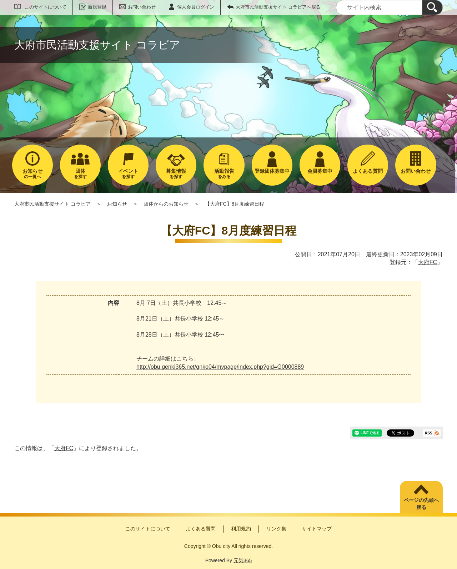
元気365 (242, 560)
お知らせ (117, 204)
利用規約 (241, 529)
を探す (80, 173)
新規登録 (97, 7)
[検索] (432, 7)
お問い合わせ (142, 7)
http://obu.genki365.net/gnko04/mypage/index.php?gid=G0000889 (220, 367)
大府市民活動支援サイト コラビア (52, 204)
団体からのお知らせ (166, 204)
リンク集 (276, 529)
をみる (223, 173)
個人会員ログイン (195, 7)
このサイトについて (45, 7)
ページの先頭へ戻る (421, 503)
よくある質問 (201, 529)
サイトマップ (317, 529)
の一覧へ (32, 173)
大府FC (427, 262)
